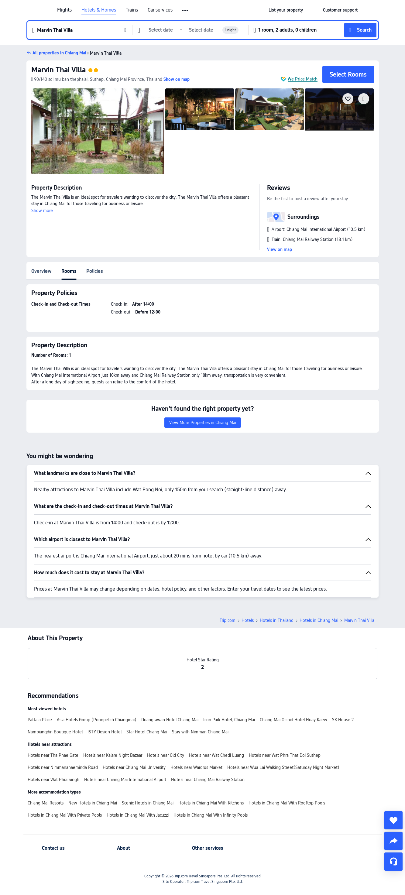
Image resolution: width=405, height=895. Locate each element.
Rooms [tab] (69, 271)
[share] (393, 841)
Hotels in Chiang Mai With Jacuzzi (138, 815)
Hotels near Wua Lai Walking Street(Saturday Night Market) (283, 767)
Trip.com (227, 620)
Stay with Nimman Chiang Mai (200, 731)
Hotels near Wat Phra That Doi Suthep (285, 755)
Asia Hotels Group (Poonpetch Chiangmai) (96, 719)
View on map (279, 249)
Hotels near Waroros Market (196, 767)
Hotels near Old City (165, 755)
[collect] (393, 820)
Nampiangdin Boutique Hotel (55, 731)
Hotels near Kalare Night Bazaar (112, 755)
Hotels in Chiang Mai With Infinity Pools (210, 815)
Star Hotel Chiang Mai (146, 731)
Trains (132, 10)
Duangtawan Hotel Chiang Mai (169, 719)
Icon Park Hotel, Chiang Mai (229, 719)
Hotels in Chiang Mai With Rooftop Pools (287, 803)
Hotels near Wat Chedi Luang (216, 755)
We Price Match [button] (302, 79)
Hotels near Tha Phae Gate (53, 755)
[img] (97, 131)
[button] (185, 10)
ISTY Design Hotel (105, 731)
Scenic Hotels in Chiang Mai (147, 803)
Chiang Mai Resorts (45, 803)
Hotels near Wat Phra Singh (53, 779)
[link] (285, 10)
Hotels (248, 620)
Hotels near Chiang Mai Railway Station (208, 779)
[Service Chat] (393, 861)
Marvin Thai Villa (58, 69)
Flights (64, 10)
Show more (42, 210)
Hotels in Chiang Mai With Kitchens (211, 803)
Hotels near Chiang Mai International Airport (125, 779)
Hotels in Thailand (276, 620)
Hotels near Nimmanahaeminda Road (63, 767)
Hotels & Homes (98, 10)
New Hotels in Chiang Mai (92, 803)
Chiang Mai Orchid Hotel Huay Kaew (293, 719)
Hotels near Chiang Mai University (134, 767)
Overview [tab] (41, 271)
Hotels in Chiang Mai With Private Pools (65, 815)
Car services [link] (160, 10)
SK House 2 (343, 719)
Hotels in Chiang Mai (319, 620)
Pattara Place (40, 719)
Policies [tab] (94, 271)
